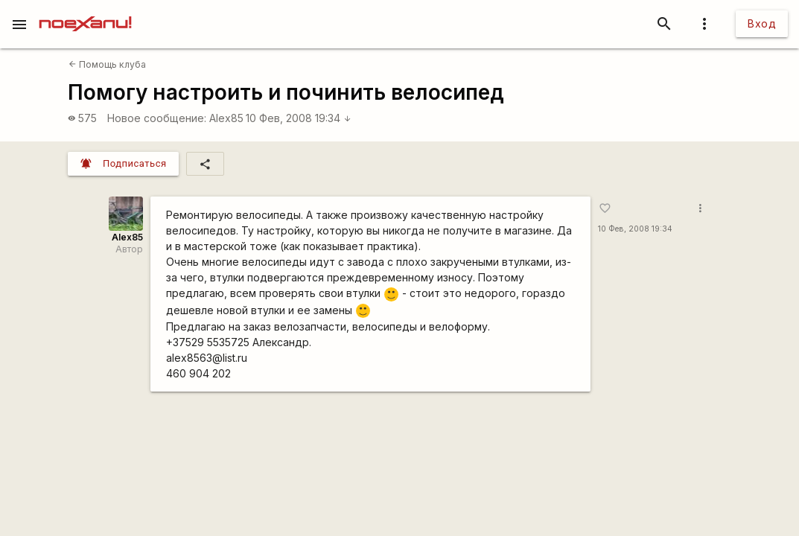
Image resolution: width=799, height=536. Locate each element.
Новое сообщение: (156, 118)
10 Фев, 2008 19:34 (298, 118)
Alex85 (226, 118)
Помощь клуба (107, 64)
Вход (762, 23)
